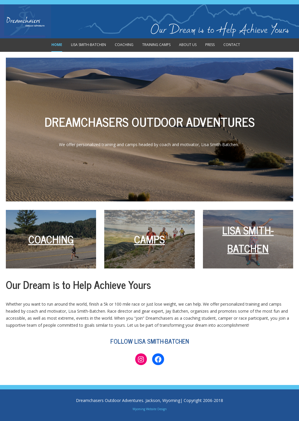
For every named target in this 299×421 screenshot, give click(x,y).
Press (210, 44)
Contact (231, 44)
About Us (188, 44)
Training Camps (156, 44)
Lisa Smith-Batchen (88, 44)
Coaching (124, 44)
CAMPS (149, 239)
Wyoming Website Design (150, 409)
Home (56, 44)
